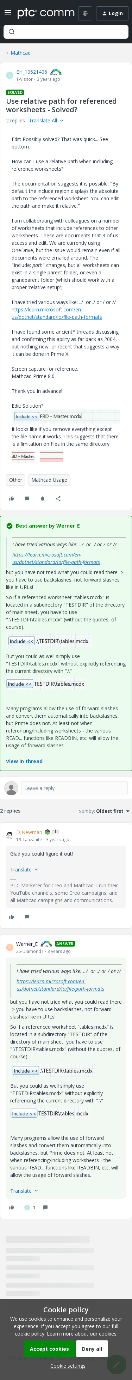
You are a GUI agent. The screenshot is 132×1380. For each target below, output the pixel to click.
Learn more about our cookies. (82, 1333)
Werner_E (27, 944)
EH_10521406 (31, 71)
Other (15, 479)
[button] (8, 14)
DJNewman (29, 832)
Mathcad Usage (49, 479)
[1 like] (30, 1207)
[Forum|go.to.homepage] (41, 13)
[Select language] (85, 13)
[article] (66, 875)
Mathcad (21, 52)
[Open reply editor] (66, 788)
